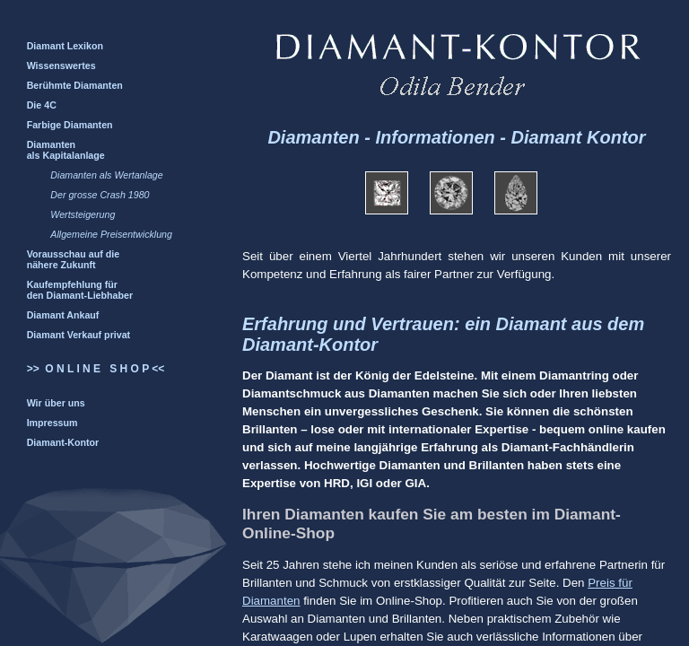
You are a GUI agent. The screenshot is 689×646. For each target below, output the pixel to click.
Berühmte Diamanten (75, 85)
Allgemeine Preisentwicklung (111, 234)
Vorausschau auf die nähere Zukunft (73, 259)
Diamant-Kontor (63, 442)
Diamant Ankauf (63, 315)
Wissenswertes (61, 65)
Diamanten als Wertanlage (106, 175)
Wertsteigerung (82, 214)
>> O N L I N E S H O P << (96, 368)
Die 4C (42, 105)
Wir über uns (56, 402)
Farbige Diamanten (70, 124)
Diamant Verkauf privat (79, 334)
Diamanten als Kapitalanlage (66, 150)
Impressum (52, 422)
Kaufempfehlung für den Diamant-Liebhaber (80, 290)
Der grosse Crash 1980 (99, 194)
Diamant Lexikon (65, 45)
